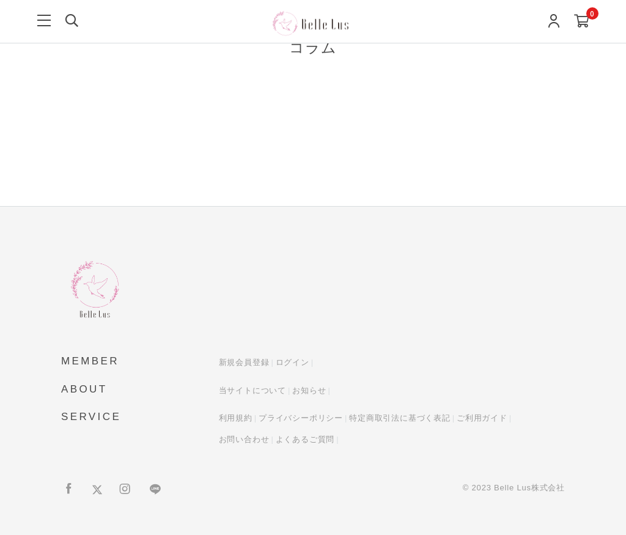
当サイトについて (252, 390)
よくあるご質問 (305, 439)
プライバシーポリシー (301, 417)
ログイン (292, 362)
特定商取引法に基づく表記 (400, 417)
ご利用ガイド (482, 417)
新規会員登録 (244, 362)
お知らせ (309, 390)
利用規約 (235, 417)
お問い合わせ (244, 439)
